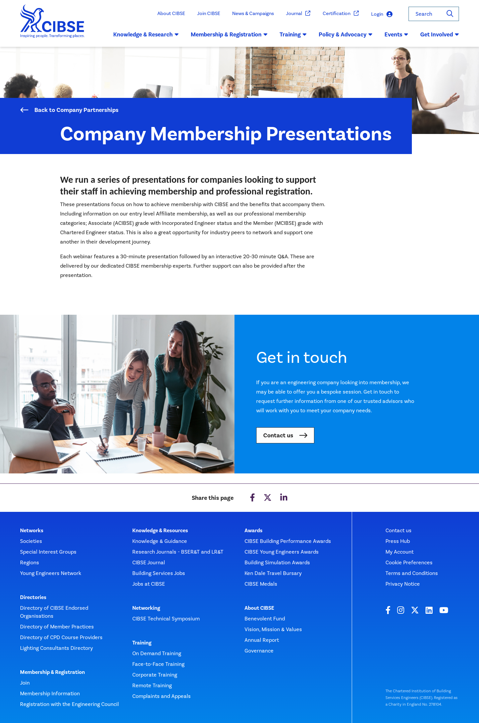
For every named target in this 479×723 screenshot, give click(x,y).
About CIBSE (171, 13)
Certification (341, 13)
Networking (146, 608)
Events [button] (396, 34)
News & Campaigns (253, 13)
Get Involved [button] (439, 34)
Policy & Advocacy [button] (345, 34)
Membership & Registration (52, 672)
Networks (31, 530)
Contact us (278, 435)
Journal (298, 13)
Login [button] (381, 14)
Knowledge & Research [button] (146, 34)
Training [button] (293, 34)
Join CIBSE (208, 13)
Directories (33, 597)
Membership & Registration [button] (229, 34)
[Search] (450, 14)
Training (141, 642)
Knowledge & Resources (160, 530)
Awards (254, 530)
